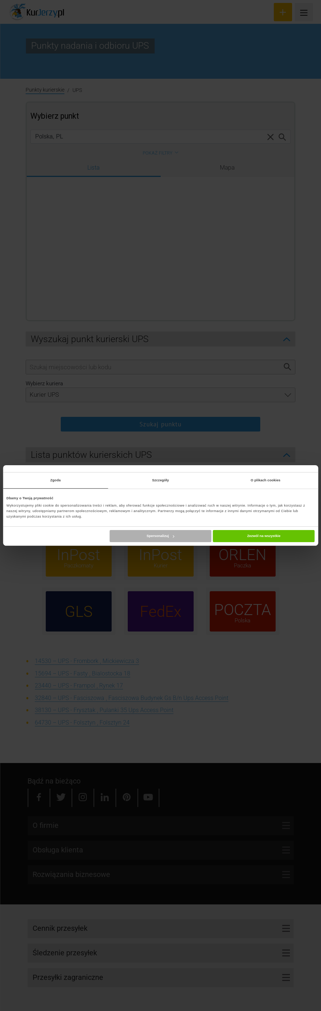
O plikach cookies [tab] (265, 480)
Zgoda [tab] (55, 480)
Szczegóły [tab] (160, 480)
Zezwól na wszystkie (263, 536)
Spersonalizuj (161, 536)
